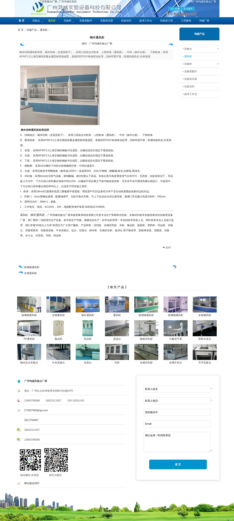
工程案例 (186, 20)
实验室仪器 (106, 20)
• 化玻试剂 (188, 86)
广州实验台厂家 (48, 1)
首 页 (21, 30)
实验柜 (67, 20)
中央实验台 (58, 361)
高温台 (117, 337)
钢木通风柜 (97, 37)
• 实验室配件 (190, 71)
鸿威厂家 (204, 20)
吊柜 (117, 361)
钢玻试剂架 (146, 337)
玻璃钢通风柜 (29, 267)
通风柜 (44, 30)
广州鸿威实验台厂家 (100, 43)
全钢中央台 (176, 361)
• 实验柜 (201, 64)
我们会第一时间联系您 (177, 442)
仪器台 (88, 361)
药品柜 (87, 337)
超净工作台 (145, 20)
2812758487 (31, 420)
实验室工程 (166, 20)
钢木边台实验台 (29, 361)
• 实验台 (201, 49)
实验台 (36, 20)
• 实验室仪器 (190, 79)
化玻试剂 (126, 20)
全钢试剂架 (146, 361)
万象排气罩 (176, 337)
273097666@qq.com (36, 410)
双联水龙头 (205, 337)
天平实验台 (205, 361)
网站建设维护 (32, 483)
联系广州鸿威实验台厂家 (202, 1)
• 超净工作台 (190, 94)
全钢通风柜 (27, 273)
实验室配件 (85, 20)
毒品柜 (58, 337)
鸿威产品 (31, 30)
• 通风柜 (187, 56)
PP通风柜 (29, 337)
